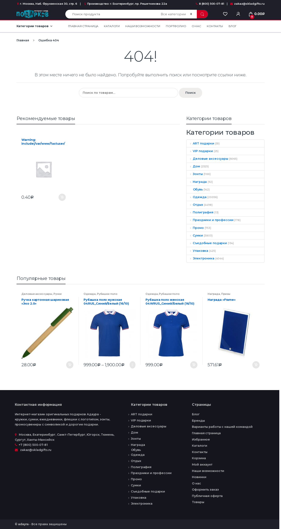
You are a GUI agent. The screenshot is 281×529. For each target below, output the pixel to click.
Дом (193, 166)
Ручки (57, 293)
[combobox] (110, 14)
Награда (197, 182)
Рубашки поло (107, 293)
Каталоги (112, 26)
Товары (198, 502)
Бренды (198, 421)
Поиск (190, 93)
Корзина (199, 458)
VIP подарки (200, 151)
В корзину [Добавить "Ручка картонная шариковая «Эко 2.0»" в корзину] (69, 364)
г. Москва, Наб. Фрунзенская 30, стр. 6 (47, 3)
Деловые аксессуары (207, 159)
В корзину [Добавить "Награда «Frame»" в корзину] (256, 364)
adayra (23, 524)
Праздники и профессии (210, 220)
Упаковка (197, 251)
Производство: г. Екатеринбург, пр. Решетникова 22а (125, 3)
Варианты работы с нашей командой (222, 427)
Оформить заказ (205, 489)
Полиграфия (200, 212)
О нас (196, 26)
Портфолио (176, 26)
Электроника (200, 258)
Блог (232, 26)
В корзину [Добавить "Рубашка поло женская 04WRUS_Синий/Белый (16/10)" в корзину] (193, 364)
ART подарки (200, 143)
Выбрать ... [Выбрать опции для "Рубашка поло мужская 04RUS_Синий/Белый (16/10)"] (132, 364)
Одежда (197, 197)
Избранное (201, 439)
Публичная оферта (207, 496)
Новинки (199, 477)
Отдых (195, 205)
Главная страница (83, 26)
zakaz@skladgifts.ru (247, 3)
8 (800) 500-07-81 (210, 3)
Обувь (195, 189)
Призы (225, 293)
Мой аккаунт (202, 464)
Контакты (215, 26)
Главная (23, 40)
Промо (195, 228)
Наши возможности (142, 26)
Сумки (195, 235)
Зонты (195, 174)
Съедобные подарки (207, 243)
